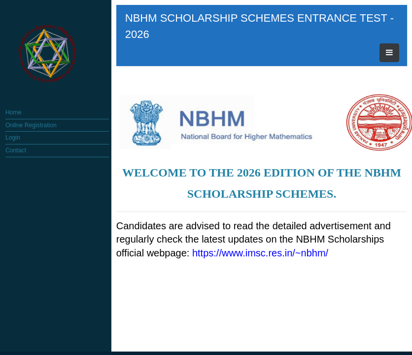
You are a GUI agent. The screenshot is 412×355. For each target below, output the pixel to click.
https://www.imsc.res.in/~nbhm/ (288, 204)
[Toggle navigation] (369, 18)
